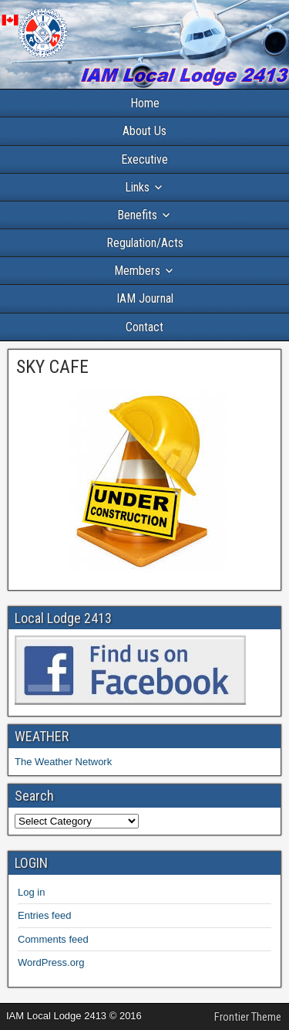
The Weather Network (63, 761)
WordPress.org (51, 962)
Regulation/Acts (144, 242)
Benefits (137, 215)
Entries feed (44, 915)
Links (137, 187)
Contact (144, 327)
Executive (144, 159)
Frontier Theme (247, 1017)
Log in (31, 892)
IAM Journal (144, 298)
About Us (144, 131)
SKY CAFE (52, 367)
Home (145, 103)
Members (137, 270)
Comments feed (53, 939)
